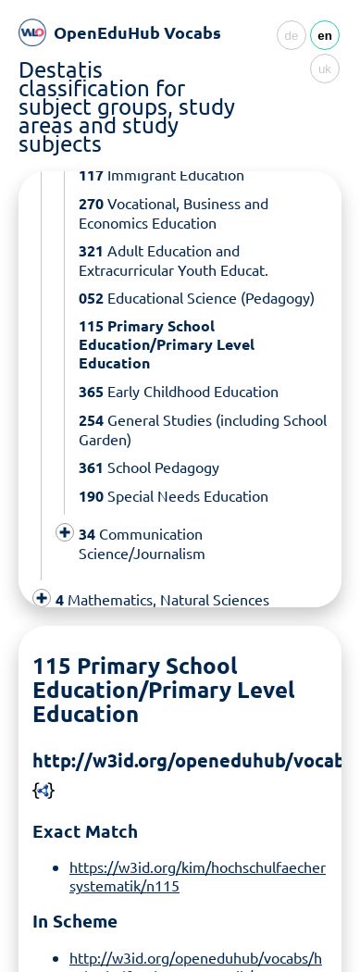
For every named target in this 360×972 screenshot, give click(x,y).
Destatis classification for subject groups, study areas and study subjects (127, 106)
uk (324, 69)
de (292, 36)
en (324, 36)
